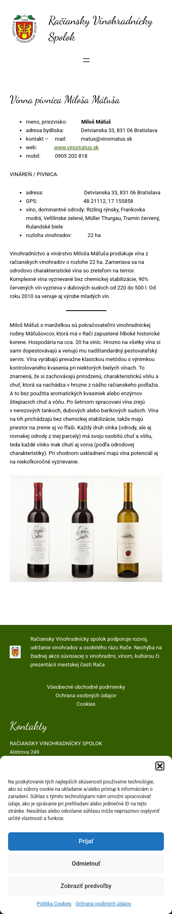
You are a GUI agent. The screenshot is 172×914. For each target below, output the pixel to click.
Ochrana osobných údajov (103, 904)
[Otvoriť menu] (86, 60)
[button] (160, 766)
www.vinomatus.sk (76, 147)
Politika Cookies (54, 904)
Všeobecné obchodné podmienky (86, 687)
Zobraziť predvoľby (86, 886)
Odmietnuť (86, 863)
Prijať (86, 841)
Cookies (86, 704)
